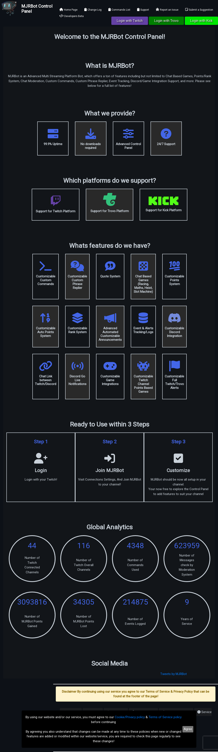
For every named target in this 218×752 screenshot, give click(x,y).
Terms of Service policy (165, 717)
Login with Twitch (130, 21)
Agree (188, 729)
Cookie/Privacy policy (130, 717)
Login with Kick (201, 21)
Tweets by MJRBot (173, 674)
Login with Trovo (166, 21)
